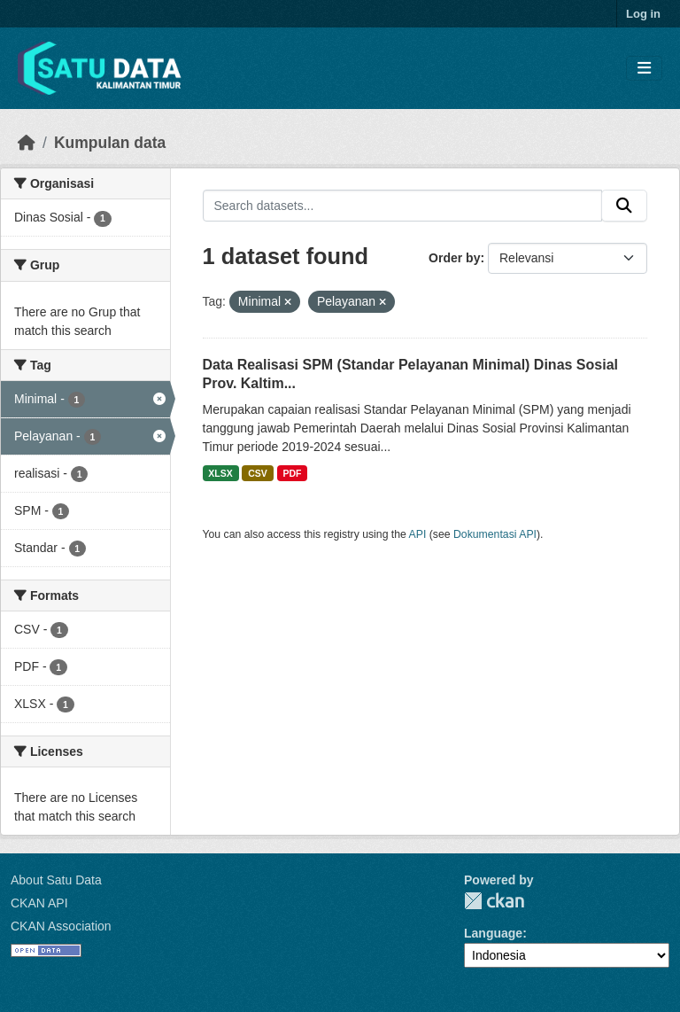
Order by (454, 258)
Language (493, 933)
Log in (643, 13)
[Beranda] (26, 143)
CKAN (494, 900)
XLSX (220, 473)
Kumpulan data (110, 143)
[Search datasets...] (403, 206)
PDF (291, 473)
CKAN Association (61, 926)
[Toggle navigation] (644, 69)
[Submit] (624, 206)
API (418, 534)
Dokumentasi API (495, 534)
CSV (257, 473)
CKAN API (39, 903)
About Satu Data (56, 880)
